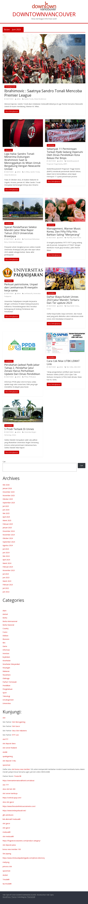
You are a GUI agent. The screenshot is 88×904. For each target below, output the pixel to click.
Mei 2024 (6, 556)
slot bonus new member (21, 769)
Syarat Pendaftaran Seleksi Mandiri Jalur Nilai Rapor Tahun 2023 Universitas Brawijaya (20, 231)
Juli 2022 (6, 588)
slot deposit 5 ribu (9, 761)
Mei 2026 (6, 485)
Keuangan (6, 668)
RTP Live (15, 735)
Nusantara (6, 675)
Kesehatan (7, 660)
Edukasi (5, 635)
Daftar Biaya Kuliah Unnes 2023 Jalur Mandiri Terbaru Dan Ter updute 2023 (63, 299)
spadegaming (8, 756)
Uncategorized (10, 87)
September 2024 (9, 542)
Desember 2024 (9, 531)
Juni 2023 (6, 577)
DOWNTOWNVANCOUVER (44, 14)
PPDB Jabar (32, 377)
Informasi (9, 150)
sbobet (5, 875)
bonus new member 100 (12, 849)
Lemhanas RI (28, 293)
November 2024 (9, 535)
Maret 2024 (7, 563)
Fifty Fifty (69, 238)
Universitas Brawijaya (15, 242)
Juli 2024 (6, 549)
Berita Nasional (8, 625)
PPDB (26, 377)
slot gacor (6, 823)
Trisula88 (6, 879)
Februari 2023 (8, 585)
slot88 (5, 752)
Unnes (49, 309)
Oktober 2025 (8, 499)
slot (4, 718)
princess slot (7, 866)
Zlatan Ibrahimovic (40, 99)
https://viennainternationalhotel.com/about (18, 780)
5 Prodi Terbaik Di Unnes (19, 429)
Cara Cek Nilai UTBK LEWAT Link (63, 362)
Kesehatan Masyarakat (11, 664)
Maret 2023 (7, 581)
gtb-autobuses (8, 815)
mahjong (6, 862)
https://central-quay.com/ (12, 798)
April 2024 (6, 560)
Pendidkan (9, 223)
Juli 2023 (6, 574)
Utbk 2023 (77, 367)
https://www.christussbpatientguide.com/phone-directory (24, 858)
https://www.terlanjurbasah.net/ (14, 810)
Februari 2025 (8, 524)
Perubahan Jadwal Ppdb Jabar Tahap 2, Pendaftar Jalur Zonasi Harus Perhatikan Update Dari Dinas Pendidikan (22, 369)
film (4, 643)
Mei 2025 (6, 513)
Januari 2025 (7, 527)
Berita (5, 618)
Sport (5, 693)
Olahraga (6, 678)
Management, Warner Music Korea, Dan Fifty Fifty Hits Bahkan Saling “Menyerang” (64, 231)
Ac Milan (27, 172)
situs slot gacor (8, 802)
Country (5, 628)
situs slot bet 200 (9, 789)
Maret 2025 (7, 520)
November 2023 (9, 570)
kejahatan (6, 657)
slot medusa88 (8, 836)
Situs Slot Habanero (19, 731)
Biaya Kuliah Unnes (73, 306)
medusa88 (6, 832)
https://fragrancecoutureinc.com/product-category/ (21, 841)
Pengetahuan (7, 689)
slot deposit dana (9, 743)
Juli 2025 (6, 506)
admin (18, 99)
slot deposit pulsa (9, 845)
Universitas (7, 703)
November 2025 (9, 495)
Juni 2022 (6, 592)
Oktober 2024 (8, 538)
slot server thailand (10, 748)
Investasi (6, 653)
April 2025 (6, 517)
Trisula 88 (17, 776)
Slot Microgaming (18, 722)
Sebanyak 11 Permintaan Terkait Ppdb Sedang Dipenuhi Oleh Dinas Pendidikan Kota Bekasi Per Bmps (65, 153)
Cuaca (5, 632)
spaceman (6, 765)
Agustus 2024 (8, 545)
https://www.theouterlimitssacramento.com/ (19, 806)
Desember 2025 (9, 492)
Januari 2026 (7, 488)
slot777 (5, 739)
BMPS (65, 164)
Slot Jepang (7, 853)
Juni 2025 (6, 510)
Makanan (6, 671)
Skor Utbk (70, 367)
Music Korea (77, 238)
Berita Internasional (10, 621)
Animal (5, 614)
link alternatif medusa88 (11, 819)
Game (5, 646)
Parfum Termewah (10, 682)
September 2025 (9, 503)
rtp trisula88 (7, 884)
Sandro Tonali (28, 99)
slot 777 (6, 785)
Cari (4, 461)
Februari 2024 (8, 567)
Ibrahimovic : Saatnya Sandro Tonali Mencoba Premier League (43, 93)
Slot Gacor (16, 726)
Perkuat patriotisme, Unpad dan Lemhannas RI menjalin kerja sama (21, 287)
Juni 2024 (6, 552)
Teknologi (6, 696)
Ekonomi (6, 639)
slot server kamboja (10, 793)
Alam (4, 611)
